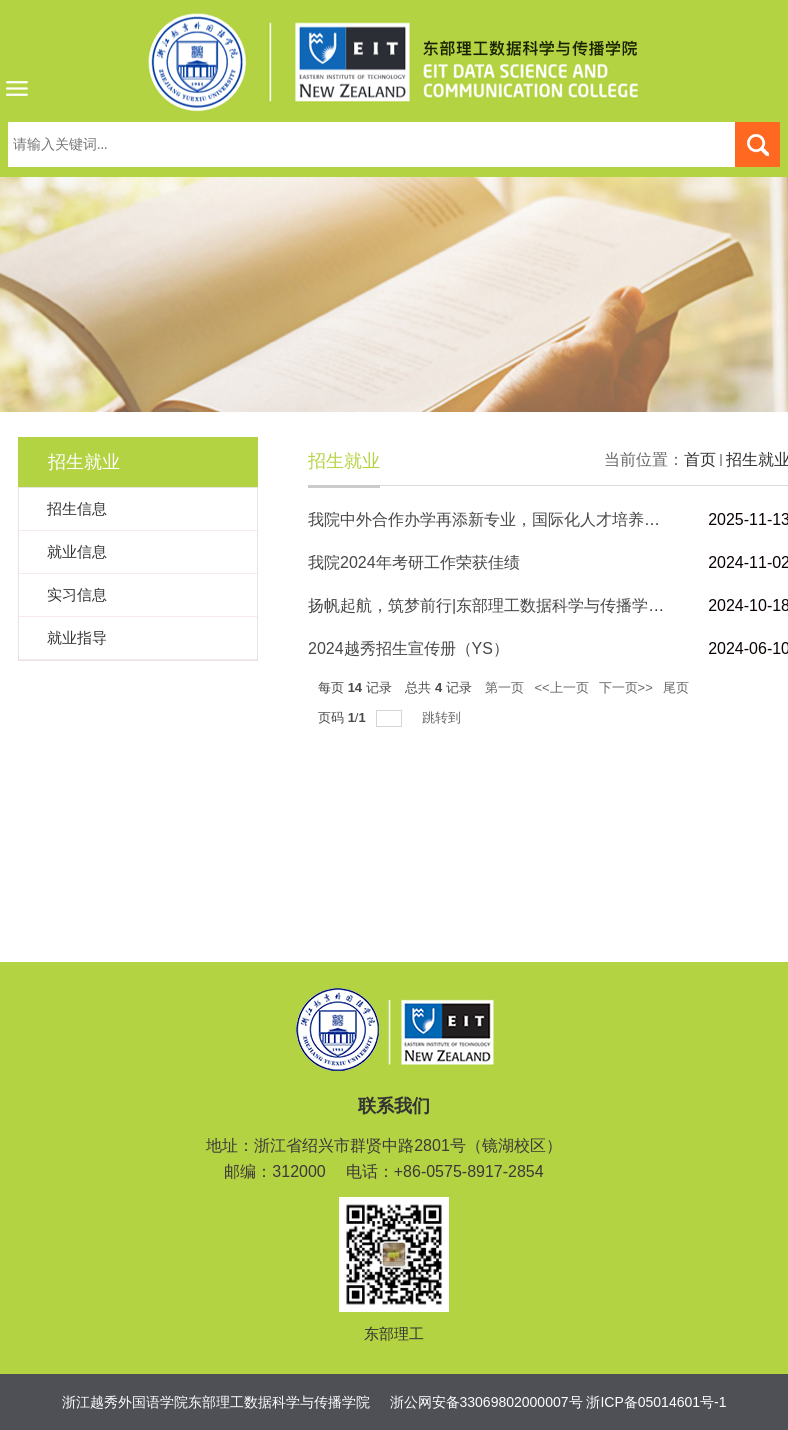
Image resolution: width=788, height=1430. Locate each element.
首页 (700, 459)
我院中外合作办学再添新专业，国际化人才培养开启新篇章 (516, 519)
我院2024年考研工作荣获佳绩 (414, 562)
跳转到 (443, 717)
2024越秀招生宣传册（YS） (408, 648)
